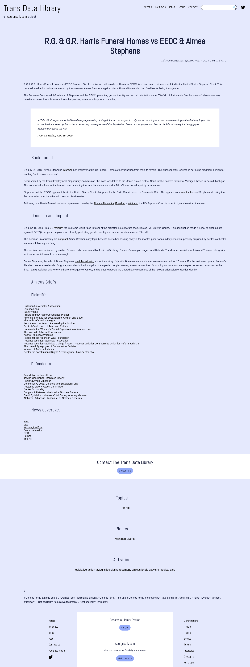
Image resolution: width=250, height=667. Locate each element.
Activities (189, 662)
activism (154, 569)
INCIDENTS (160, 7)
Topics (187, 644)
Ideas (51, 633)
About (52, 638)
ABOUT (181, 7)
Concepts (189, 656)
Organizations (191, 621)
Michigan (120, 538)
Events (187, 638)
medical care (167, 569)
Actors (52, 621)
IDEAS (172, 7)
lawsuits (101, 569)
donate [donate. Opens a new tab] (124, 627)
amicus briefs (140, 569)
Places (187, 633)
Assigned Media (57, 650)
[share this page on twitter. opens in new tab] (243, 7)
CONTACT (193, 7)
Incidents (53, 626)
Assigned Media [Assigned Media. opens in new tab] (17, 16)
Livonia (131, 538)
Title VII (125, 507)
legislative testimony (118, 569)
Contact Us (125, 470)
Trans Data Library (32, 8)
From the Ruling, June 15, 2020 (55, 135)
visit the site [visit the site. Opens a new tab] (125, 658)
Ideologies (189, 650)
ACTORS (148, 7)
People (187, 626)
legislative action (85, 569)
